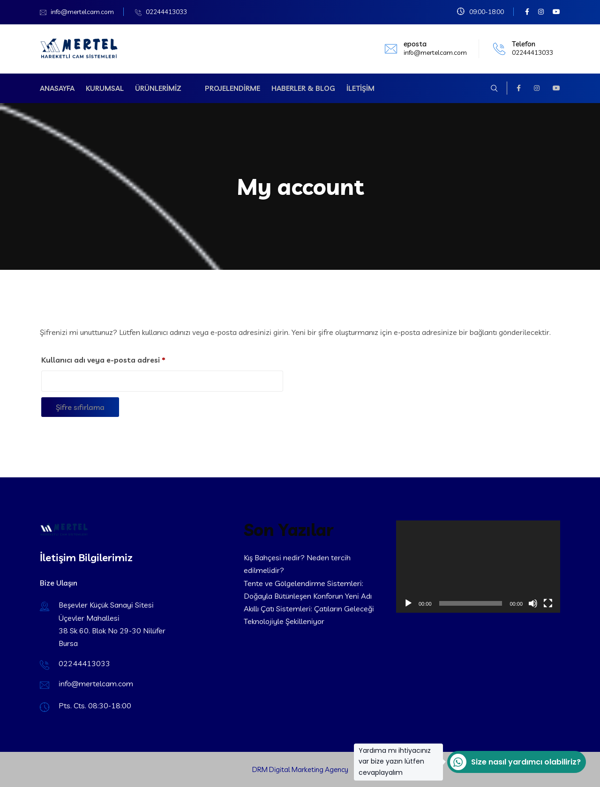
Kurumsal (105, 88)
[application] (478, 566)
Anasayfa (57, 88)
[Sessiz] (533, 603)
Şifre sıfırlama (80, 407)
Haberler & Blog (303, 88)
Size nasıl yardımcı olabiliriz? (514, 762)
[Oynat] (408, 603)
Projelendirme (232, 88)
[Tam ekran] (548, 603)
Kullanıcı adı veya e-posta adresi (116, 358)
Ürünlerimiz (158, 88)
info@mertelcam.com (82, 11)
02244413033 (166, 11)
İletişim (360, 88)
